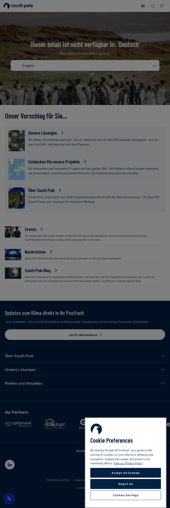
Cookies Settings (126, 495)
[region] (125, 462)
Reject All (125, 484)
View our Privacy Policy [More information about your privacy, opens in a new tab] (128, 463)
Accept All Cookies (126, 473)
